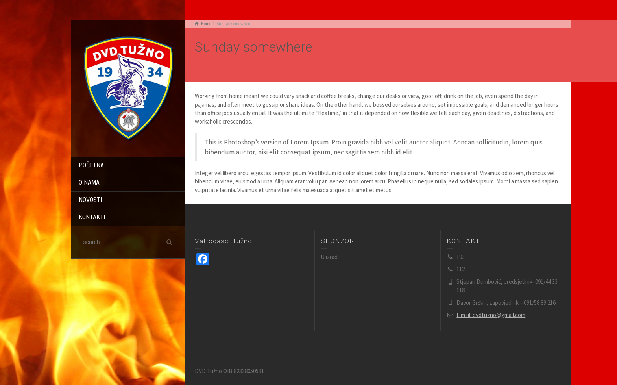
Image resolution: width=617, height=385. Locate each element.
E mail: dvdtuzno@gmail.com (490, 314)
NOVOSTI (90, 200)
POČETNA (91, 165)
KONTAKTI (92, 217)
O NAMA (89, 182)
